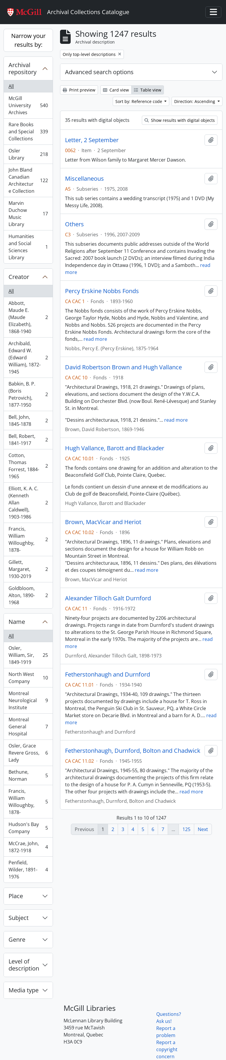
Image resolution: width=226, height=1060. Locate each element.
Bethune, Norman (28, 775)
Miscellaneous (84, 178)
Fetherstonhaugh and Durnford (107, 674)
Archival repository (22, 68)
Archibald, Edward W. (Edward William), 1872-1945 (28, 357)
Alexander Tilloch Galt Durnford (108, 598)
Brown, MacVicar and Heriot (103, 522)
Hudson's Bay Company (28, 828)
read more (95, 339)
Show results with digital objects (179, 120)
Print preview (79, 90)
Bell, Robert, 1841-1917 (28, 439)
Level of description (24, 964)
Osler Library (28, 154)
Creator (19, 277)
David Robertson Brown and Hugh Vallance (123, 367)
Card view (116, 90)
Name (17, 622)
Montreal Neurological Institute (28, 700)
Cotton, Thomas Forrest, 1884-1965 (28, 466)
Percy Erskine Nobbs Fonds (102, 291)
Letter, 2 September (92, 140)
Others (74, 224)
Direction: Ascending (195, 101)
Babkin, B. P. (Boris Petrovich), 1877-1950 (28, 394)
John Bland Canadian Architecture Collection (28, 180)
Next (203, 829)
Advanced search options (99, 72)
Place (16, 896)
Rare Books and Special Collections (28, 131)
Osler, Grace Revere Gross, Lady (28, 752)
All (11, 86)
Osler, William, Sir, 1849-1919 (28, 655)
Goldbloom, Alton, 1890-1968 (28, 595)
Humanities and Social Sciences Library (28, 247)
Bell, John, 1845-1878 (28, 420)
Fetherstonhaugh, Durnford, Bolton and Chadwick (132, 750)
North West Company (28, 677)
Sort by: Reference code (139, 101)
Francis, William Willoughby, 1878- (28, 539)
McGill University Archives (28, 105)
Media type (24, 990)
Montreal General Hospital (28, 726)
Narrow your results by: (28, 40)
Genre (17, 939)
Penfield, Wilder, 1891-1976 (28, 869)
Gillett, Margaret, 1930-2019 (28, 569)
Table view (147, 90)
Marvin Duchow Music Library (28, 213)
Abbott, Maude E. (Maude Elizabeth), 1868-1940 (28, 317)
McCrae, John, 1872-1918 (28, 847)
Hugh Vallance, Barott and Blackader (114, 448)
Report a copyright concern (166, 1049)
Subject (19, 918)
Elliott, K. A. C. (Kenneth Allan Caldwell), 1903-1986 (28, 502)
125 (186, 829)
